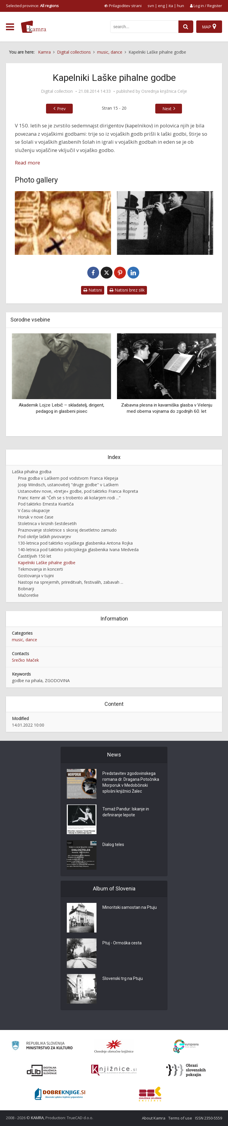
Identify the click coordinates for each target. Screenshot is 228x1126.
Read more (27, 162)
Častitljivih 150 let (34, 556)
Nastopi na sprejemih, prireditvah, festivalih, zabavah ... (70, 582)
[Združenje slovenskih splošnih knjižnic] (114, 1070)
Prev (61, 108)
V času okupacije (34, 510)
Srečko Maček (25, 660)
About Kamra (153, 1118)
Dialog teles (113, 844)
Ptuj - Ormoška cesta (122, 943)
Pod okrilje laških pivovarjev (44, 536)
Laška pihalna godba (31, 471)
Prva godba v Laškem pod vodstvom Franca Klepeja (68, 478)
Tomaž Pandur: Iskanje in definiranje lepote (125, 812)
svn (151, 5)
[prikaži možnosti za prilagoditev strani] (123, 5)
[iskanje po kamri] (144, 26)
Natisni (92, 290)
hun (180, 5)
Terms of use (180, 1118)
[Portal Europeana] (186, 1046)
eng (161, 5)
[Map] (209, 26)
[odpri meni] (10, 27)
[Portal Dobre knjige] (60, 1094)
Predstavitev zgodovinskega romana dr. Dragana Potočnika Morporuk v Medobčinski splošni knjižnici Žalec (130, 782)
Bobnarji (26, 588)
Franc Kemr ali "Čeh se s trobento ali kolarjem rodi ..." (69, 497)
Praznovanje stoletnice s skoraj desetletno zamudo (67, 530)
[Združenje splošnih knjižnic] (150, 1094)
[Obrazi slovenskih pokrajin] (186, 1070)
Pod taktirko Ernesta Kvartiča (46, 504)
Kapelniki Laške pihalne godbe (46, 562)
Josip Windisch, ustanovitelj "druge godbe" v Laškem (68, 484)
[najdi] (185, 26)
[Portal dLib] (42, 1070)
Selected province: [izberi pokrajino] (32, 5)
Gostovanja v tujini (36, 575)
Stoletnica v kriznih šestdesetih (47, 523)
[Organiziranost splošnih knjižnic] (114, 1046)
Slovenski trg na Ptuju (122, 978)
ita (171, 5)
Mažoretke (28, 595)
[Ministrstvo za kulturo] (42, 1046)
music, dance (24, 639)
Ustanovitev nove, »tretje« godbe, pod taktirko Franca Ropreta (78, 491)
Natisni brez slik (127, 290)
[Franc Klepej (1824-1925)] (63, 223)
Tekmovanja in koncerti (40, 569)
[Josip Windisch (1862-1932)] (165, 223)
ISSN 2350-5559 (208, 1118)
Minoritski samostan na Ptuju (129, 907)
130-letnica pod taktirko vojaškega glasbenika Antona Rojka (75, 543)
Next (167, 108)
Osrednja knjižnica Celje (164, 91)
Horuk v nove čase (35, 517)
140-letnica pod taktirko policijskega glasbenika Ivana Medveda (78, 549)
